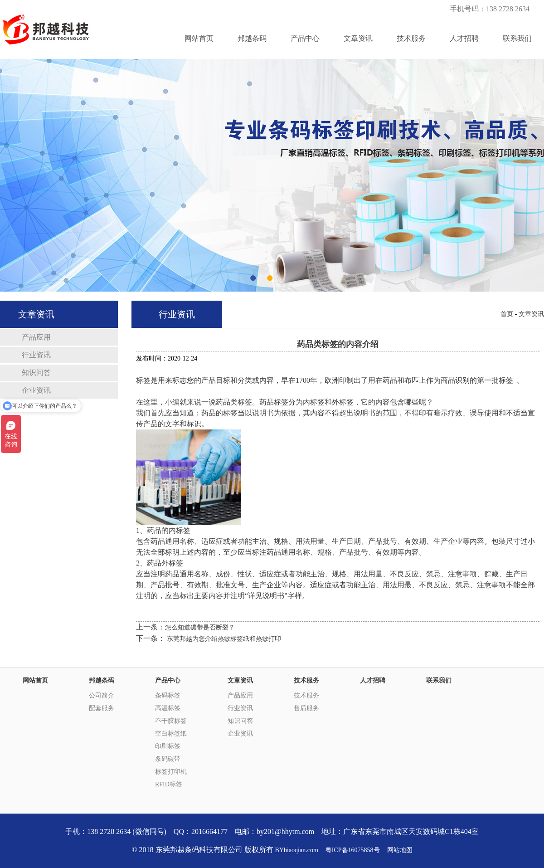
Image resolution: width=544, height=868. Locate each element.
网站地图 (400, 850)
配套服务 (101, 708)
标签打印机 (171, 771)
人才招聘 (464, 38)
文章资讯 (358, 38)
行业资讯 (36, 355)
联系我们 (517, 38)
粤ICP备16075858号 (352, 850)
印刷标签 (167, 746)
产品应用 (36, 337)
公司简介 (101, 695)
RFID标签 (168, 784)
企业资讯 (240, 733)
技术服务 (411, 38)
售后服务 (306, 708)
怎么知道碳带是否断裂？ (200, 627)
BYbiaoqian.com (296, 850)
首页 (506, 314)
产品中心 (305, 38)
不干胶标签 (171, 720)
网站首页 (199, 38)
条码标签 (167, 695)
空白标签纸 (171, 733)
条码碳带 (167, 759)
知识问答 (36, 372)
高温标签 (167, 708)
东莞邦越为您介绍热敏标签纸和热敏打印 (224, 638)
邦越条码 (252, 38)
